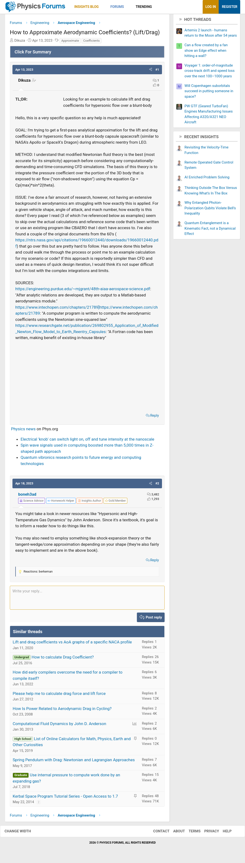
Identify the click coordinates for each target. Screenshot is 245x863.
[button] (102, 7)
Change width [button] (22, 833)
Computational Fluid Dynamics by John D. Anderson (59, 725)
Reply (154, 417)
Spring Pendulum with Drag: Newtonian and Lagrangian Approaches (74, 761)
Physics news (23, 430)
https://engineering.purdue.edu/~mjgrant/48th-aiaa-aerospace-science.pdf (82, 290)
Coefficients (91, 42)
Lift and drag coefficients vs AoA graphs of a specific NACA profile (72, 644)
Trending (144, 7)
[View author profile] (89, 502)
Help (222, 833)
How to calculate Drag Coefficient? (63, 659)
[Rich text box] (87, 599)
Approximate (70, 42)
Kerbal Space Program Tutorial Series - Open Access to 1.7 (65, 797)
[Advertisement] (87, 377)
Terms (190, 833)
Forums (117, 7)
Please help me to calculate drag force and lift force (59, 695)
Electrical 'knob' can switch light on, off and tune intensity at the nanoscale (87, 440)
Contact (156, 833)
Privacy (207, 833)
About (174, 833)
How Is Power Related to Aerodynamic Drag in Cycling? (62, 710)
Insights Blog (86, 7)
